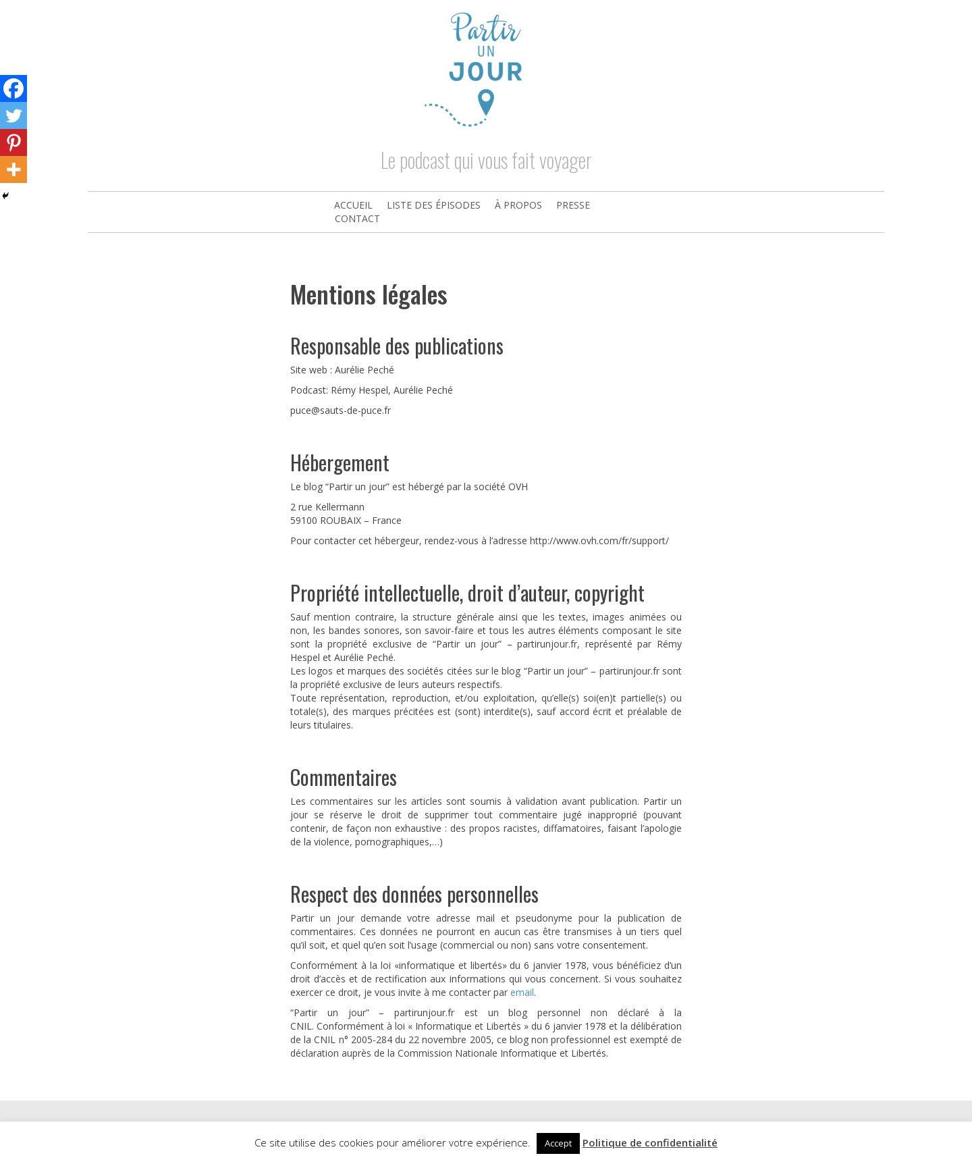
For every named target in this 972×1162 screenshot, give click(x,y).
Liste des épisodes (434, 205)
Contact (357, 218)
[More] (13, 169)
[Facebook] (13, 88)
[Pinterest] (13, 142)
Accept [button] (558, 1143)
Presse (573, 205)
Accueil (353, 205)
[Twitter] (13, 115)
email (522, 992)
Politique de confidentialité (650, 1142)
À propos (518, 205)
